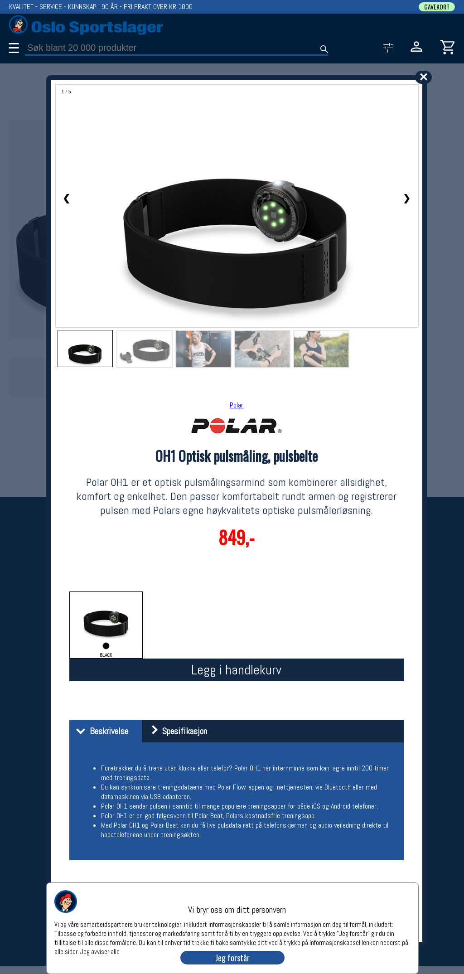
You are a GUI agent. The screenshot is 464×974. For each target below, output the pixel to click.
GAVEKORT (437, 6)
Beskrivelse (100, 731)
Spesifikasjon (175, 731)
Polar (236, 405)
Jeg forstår (232, 958)
